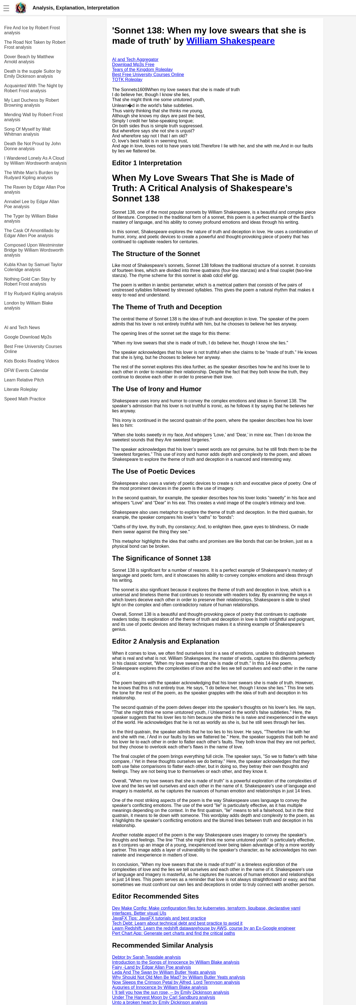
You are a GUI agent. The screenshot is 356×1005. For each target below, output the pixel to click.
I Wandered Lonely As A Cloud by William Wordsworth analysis (35, 161)
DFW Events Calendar (26, 370)
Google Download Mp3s (28, 337)
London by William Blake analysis (28, 305)
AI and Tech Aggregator (135, 59)
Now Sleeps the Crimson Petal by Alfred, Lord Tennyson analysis (176, 982)
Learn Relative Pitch (24, 380)
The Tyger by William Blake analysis (31, 218)
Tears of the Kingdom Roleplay (142, 69)
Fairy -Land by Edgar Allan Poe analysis (151, 967)
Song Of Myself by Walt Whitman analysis (27, 132)
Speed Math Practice (25, 398)
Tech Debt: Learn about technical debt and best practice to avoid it (177, 923)
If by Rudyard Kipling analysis (33, 293)
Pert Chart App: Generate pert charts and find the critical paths (173, 933)
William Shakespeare (230, 41)
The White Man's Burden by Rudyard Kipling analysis (31, 175)
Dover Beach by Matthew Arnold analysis (29, 59)
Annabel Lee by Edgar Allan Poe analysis (31, 204)
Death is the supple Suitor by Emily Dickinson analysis (32, 74)
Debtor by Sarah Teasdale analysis (146, 957)
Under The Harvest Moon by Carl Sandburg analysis (163, 997)
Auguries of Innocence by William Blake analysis (159, 987)
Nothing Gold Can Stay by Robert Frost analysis (30, 281)
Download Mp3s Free (133, 64)
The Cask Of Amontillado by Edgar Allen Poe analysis (31, 233)
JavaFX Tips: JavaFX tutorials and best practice (159, 918)
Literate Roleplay (21, 389)
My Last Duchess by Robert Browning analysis (31, 103)
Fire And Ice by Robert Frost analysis (32, 30)
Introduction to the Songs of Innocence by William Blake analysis (175, 962)
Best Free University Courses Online (33, 349)
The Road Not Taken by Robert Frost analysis (34, 45)
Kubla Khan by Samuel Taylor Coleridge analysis (33, 267)
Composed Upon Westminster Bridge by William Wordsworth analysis (33, 250)
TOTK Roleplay (127, 79)
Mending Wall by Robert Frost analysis (33, 117)
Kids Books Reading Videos (31, 361)
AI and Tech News (22, 327)
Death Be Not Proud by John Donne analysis (32, 146)
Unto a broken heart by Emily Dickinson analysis (159, 1002)
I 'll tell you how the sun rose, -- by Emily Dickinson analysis (170, 992)
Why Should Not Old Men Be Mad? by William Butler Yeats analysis (178, 977)
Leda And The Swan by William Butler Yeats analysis (164, 972)
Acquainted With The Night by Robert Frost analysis (33, 88)
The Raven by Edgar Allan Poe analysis (34, 189)
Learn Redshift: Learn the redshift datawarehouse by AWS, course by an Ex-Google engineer (203, 928)
